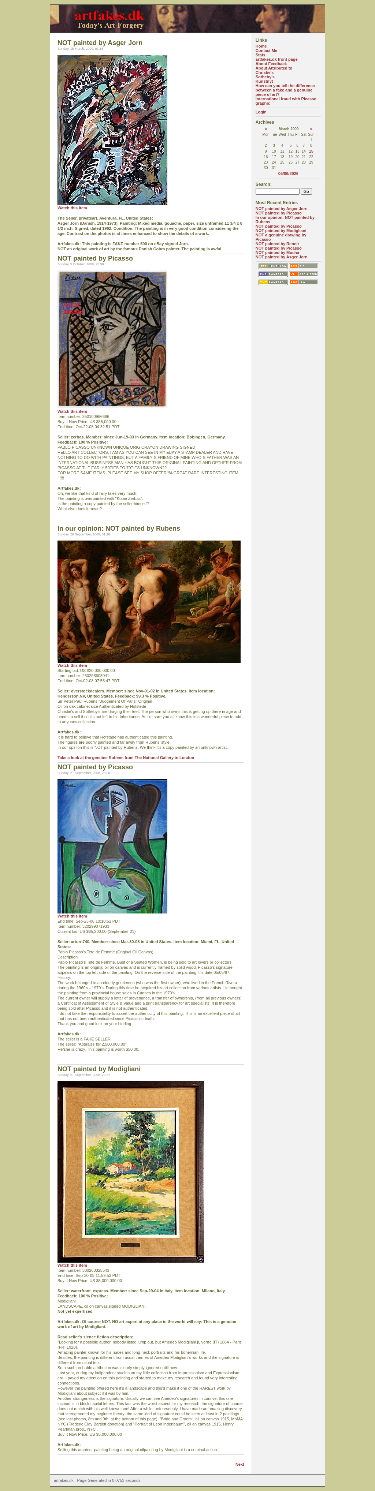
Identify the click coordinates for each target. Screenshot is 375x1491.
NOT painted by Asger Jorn (282, 208)
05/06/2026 (288, 173)
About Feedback (271, 63)
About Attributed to (274, 68)
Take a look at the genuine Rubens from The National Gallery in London (125, 757)
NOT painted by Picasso (279, 213)
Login (261, 112)
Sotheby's (265, 77)
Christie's (265, 72)
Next (239, 1464)
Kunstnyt (264, 81)
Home (261, 46)
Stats (261, 55)
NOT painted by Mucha (277, 252)
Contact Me (266, 50)
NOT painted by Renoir (277, 244)
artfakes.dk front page (277, 59)
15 (311, 151)
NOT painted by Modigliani (281, 230)
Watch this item (72, 208)
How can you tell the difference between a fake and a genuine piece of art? (285, 90)
